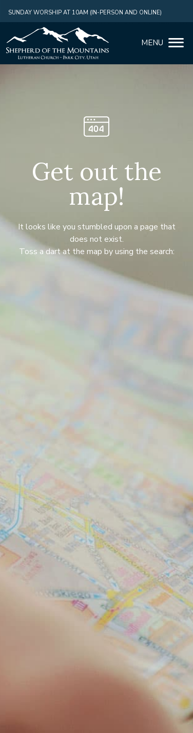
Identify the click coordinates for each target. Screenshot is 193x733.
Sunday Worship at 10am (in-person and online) (85, 12)
